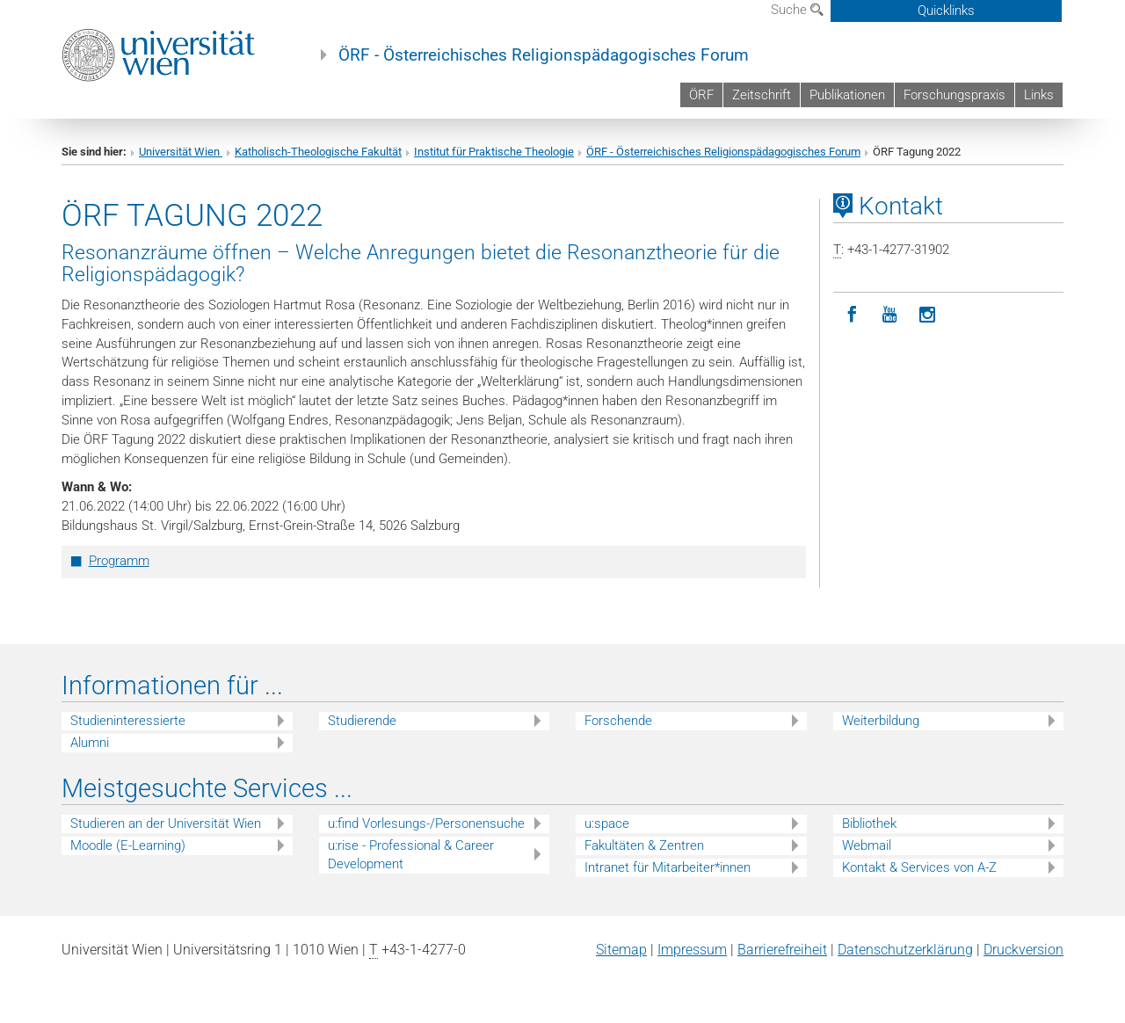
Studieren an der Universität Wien (165, 823)
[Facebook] (852, 315)
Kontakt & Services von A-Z (919, 867)
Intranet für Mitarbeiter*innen (667, 867)
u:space (606, 823)
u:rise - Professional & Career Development (411, 855)
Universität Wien (180, 151)
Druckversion (1023, 949)
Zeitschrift (761, 95)
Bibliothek (869, 823)
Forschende (618, 721)
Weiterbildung (880, 721)
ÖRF (701, 95)
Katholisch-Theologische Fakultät (318, 151)
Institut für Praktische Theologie (494, 151)
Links (1039, 95)
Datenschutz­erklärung (905, 949)
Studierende (362, 721)
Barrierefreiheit (782, 949)
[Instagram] (928, 315)
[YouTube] (890, 315)
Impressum (692, 949)
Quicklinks (946, 10)
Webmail (866, 845)
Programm (119, 561)
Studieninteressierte (127, 721)
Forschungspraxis (954, 95)
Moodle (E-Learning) (127, 845)
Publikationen (847, 95)
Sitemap (621, 949)
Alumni (89, 743)
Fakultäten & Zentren (644, 845)
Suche (797, 10)
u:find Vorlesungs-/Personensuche (426, 823)
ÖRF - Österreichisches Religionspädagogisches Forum (543, 55)
